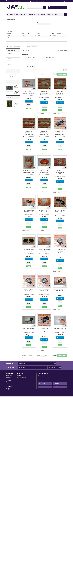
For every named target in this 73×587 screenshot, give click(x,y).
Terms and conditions (12, 91)
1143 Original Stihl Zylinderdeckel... (44, 171)
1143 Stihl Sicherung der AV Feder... (44, 211)
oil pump (50, 62)
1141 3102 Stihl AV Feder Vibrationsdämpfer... (60, 133)
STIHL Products (11, 14)
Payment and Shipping (12, 87)
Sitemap (8, 394)
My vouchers (19, 383)
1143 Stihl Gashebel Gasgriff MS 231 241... (28, 211)
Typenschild (31, 66)
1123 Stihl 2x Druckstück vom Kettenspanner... (44, 93)
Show (40, 69)
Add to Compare (25, 112)
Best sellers (8, 377)
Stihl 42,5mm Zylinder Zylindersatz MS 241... (28, 329)
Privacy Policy (11, 93)
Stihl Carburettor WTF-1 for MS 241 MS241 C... (60, 329)
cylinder (31, 62)
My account (20, 373)
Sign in (64, 1)
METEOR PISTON (12, 79)
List (66, 70)
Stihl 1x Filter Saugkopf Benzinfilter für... (60, 290)
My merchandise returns (21, 377)
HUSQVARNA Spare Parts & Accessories (13, 63)
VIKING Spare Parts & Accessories (12, 67)
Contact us (54, 1)
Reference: (26, 95)
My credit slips (19, 378)
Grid (63, 70)
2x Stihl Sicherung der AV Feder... (44, 250)
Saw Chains (10, 53)
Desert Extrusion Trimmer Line (13, 71)
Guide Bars (10, 56)
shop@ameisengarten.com (48, 382)
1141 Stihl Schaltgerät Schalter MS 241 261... (28, 171)
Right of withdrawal (10, 387)
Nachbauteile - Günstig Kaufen (12, 75)
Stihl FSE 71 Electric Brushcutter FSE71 (16, 127)
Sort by (23, 69)
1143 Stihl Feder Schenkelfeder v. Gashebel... (60, 172)
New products (12, 98)
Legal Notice (10, 89)
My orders (19, 375)
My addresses (19, 380)
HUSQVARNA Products (21, 14)
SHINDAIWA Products (45, 14)
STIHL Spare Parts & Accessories (12, 59)
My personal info (20, 382)
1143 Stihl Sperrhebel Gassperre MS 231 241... (60, 212)
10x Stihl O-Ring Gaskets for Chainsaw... (28, 92)
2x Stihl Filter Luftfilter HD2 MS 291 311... (28, 250)
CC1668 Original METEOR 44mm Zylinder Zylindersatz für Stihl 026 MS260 (16, 106)
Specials (10, 121)
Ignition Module (49, 57)
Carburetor (31, 57)
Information (12, 84)
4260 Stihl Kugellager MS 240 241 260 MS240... (60, 251)
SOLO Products (55, 14)
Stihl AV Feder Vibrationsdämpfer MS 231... (44, 330)
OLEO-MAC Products (34, 14)
